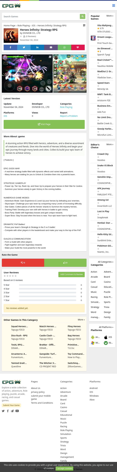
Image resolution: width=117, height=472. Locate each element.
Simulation (95, 302)
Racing (94, 296)
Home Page (9, 25)
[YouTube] (16, 410)
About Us (35, 388)
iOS (33, 25)
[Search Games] (41, 16)
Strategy (95, 307)
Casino (107, 281)
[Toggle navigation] (113, 5)
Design (107, 312)
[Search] (82, 16)
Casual (94, 286)
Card (93, 281)
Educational (108, 286)
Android (95, 337)
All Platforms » (106, 327)
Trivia (106, 307)
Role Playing (24, 25)
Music (94, 291)
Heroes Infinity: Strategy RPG (51, 25)
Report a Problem (69, 115)
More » (81, 319)
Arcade (94, 276)
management (95, 317)
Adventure (108, 271)
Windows (95, 343)
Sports (107, 302)
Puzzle (107, 291)
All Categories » (105, 261)
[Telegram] (12, 410)
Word (93, 312)
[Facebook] (7, 410)
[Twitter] (3, 410)
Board (107, 276)
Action (94, 271)
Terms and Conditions (42, 402)
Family (107, 317)
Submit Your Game (11, 405)
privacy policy (38, 391)
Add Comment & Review (71, 274)
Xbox (108, 343)
